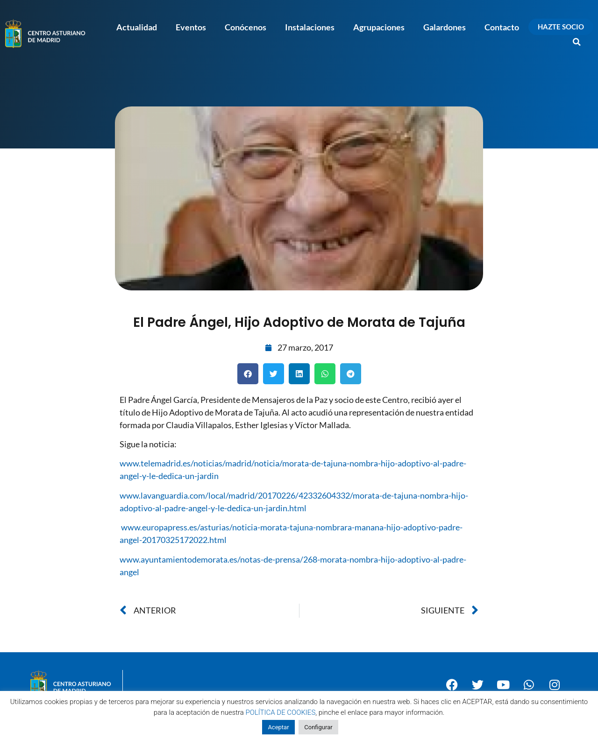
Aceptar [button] (278, 727)
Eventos (191, 27)
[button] (577, 42)
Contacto (501, 27)
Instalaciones (310, 27)
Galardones (444, 27)
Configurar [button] (318, 727)
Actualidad (136, 27)
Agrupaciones (379, 27)
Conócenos (245, 27)
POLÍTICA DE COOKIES (281, 712)
